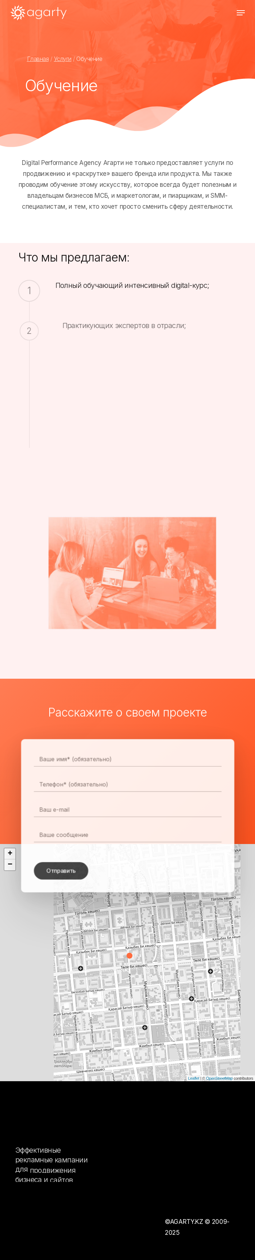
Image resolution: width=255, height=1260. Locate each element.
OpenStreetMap (219, 1078)
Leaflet (194, 1078)
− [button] (10, 864)
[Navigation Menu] (241, 12)
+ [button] (10, 853)
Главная (38, 58)
